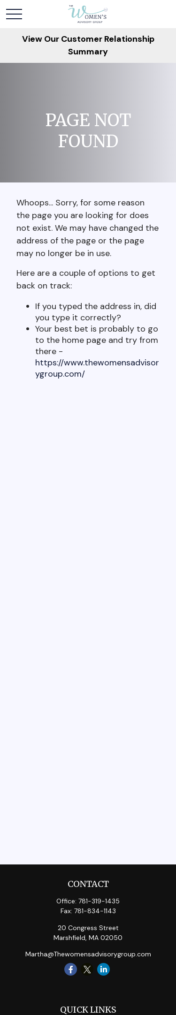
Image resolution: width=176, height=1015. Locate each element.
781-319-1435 (99, 901)
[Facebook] (70, 969)
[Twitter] (87, 969)
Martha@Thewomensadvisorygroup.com (88, 954)
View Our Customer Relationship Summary (88, 45)
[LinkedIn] (103, 969)
